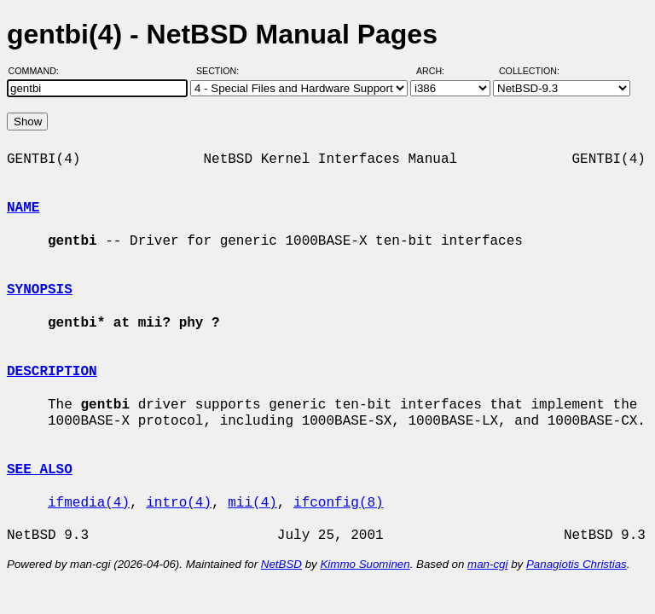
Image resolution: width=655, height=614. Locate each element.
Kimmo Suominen (364, 564)
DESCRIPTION (52, 371)
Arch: (438, 71)
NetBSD (281, 564)
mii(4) (252, 503)
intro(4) (179, 503)
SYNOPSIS (39, 290)
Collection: (529, 71)
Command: (39, 71)
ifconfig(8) (338, 503)
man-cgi (487, 564)
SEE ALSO (39, 469)
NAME (23, 208)
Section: (221, 71)
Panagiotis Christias (576, 564)
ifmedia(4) (89, 503)
